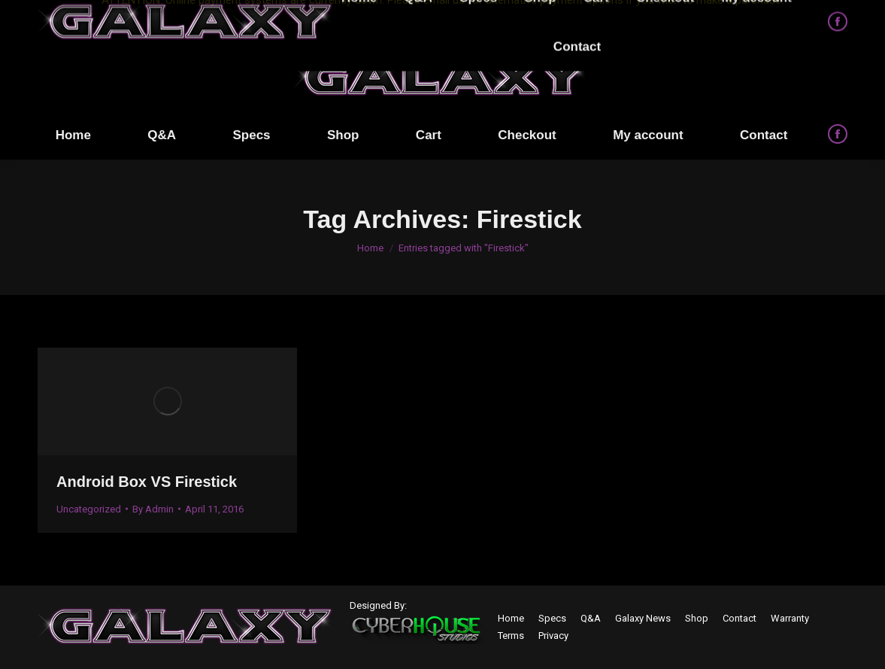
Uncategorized (88, 509)
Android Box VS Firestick (146, 481)
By (153, 509)
